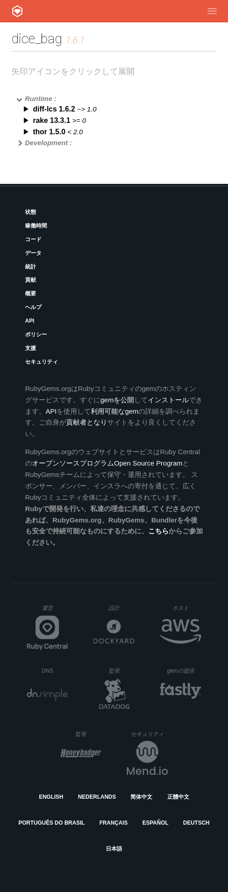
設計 (122, 607)
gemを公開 (117, 400)
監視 (122, 670)
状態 (30, 212)
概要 (30, 293)
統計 (30, 267)
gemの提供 (184, 670)
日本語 (114, 849)
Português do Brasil (52, 823)
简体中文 (141, 797)
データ (33, 253)
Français (113, 823)
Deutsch (196, 823)
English (51, 797)
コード (33, 239)
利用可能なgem (114, 411)
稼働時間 (36, 226)
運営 (55, 610)
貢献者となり (86, 422)
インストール (168, 400)
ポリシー (36, 334)
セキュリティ (41, 362)
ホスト (186, 607)
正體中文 (178, 797)
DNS (54, 671)
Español (155, 823)
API (29, 321)
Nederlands (97, 797)
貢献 (30, 280)
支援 (30, 348)
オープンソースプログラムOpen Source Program (107, 463)
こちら (158, 531)
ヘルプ (33, 307)
